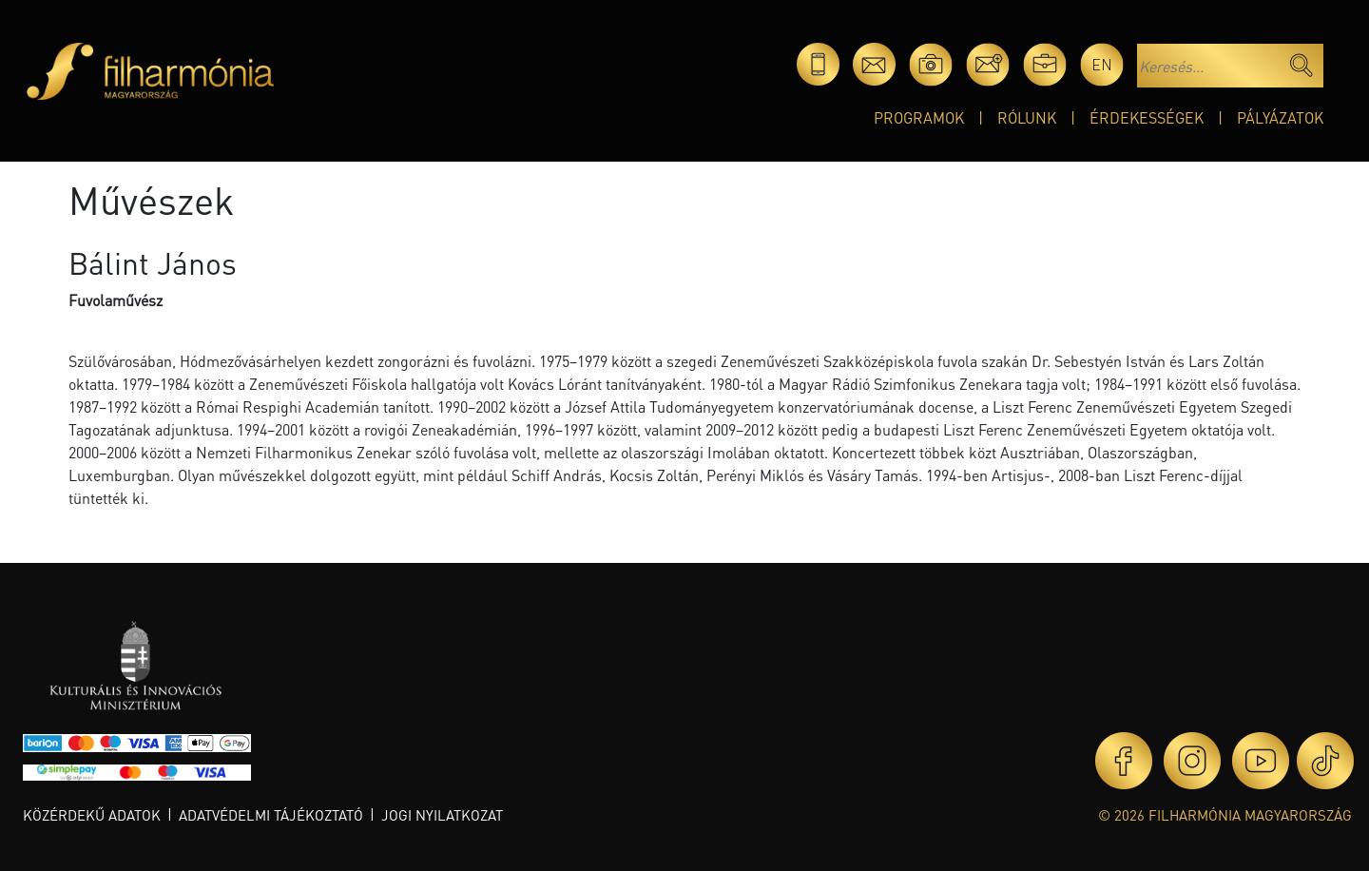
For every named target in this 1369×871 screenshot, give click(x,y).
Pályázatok (1280, 117)
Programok (919, 117)
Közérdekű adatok (92, 814)
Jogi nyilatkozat (442, 814)
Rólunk (1026, 117)
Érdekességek (1146, 117)
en (1101, 64)
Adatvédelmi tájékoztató (271, 814)
